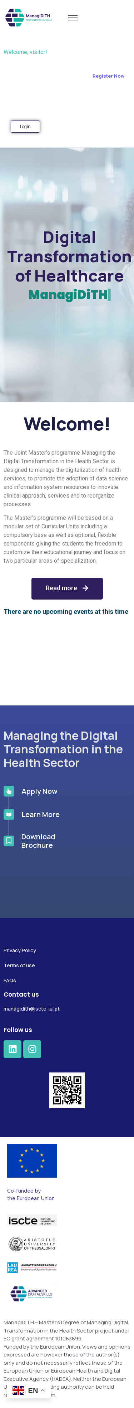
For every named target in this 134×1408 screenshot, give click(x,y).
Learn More (40, 774)
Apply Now (39, 751)
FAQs (10, 980)
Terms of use (19, 965)
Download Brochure (38, 801)
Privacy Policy (20, 950)
